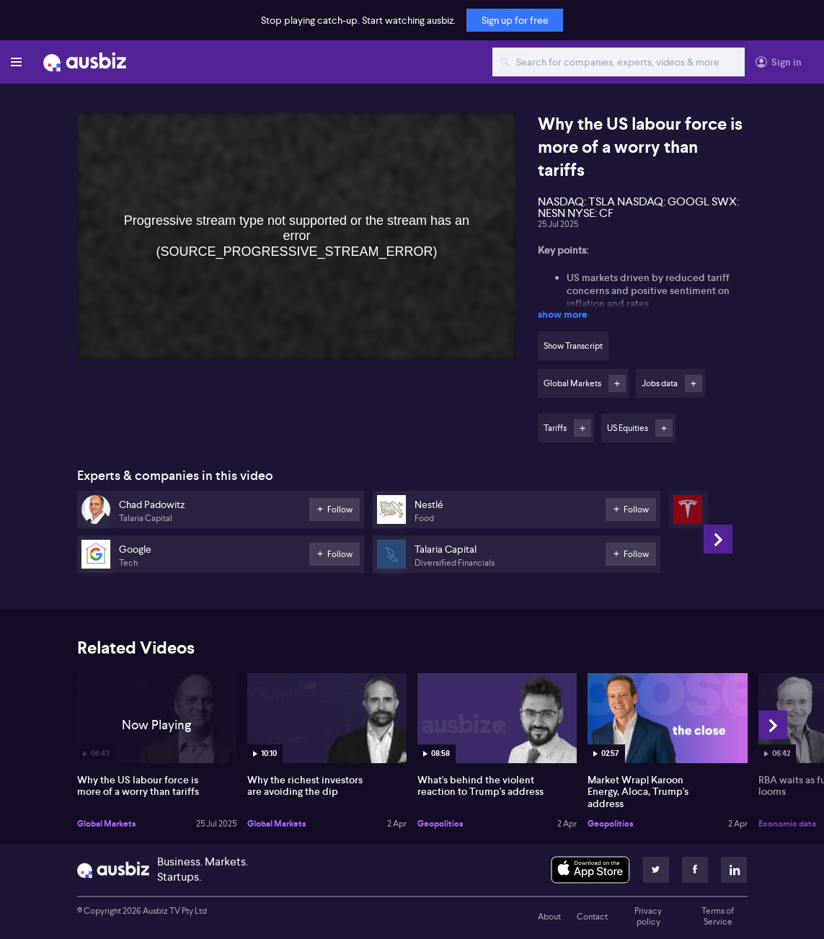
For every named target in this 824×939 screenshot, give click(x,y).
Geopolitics (440, 823)
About (549, 916)
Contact (592, 916)
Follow (617, 383)
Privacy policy (648, 916)
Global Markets (106, 823)
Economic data (787, 823)
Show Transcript (573, 346)
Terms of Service (717, 916)
